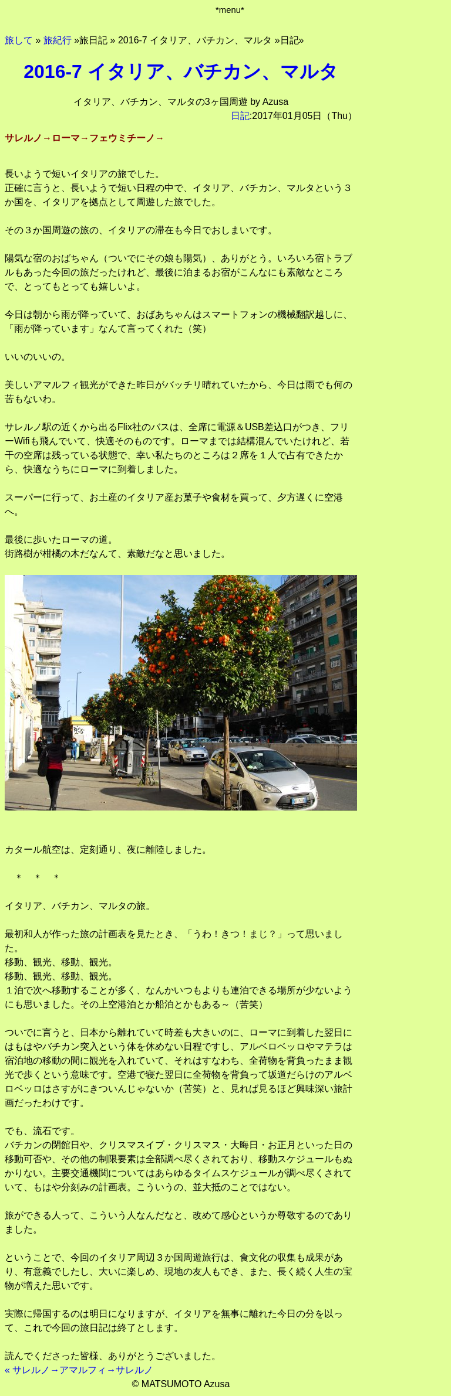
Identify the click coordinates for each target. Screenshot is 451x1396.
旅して (19, 40)
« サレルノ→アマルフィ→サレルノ (79, 1370)
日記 (240, 116)
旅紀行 (57, 40)
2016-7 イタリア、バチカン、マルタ (180, 71)
